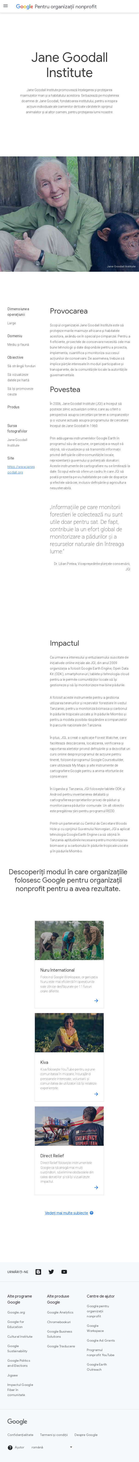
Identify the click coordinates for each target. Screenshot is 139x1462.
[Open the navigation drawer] (5, 6)
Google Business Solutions (59, 1334)
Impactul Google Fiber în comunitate (20, 1390)
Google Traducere (61, 1346)
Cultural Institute (20, 1336)
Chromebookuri (59, 1322)
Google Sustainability (17, 1348)
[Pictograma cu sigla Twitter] (51, 1272)
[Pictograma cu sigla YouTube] (64, 1272)
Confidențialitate (20, 1435)
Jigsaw (12, 1375)
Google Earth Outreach (97, 1367)
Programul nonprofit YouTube (100, 1352)
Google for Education (15, 1324)
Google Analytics (60, 1312)
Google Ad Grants (101, 1340)
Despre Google (86, 1435)
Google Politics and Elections (18, 1363)
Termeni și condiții (54, 1435)
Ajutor (15, 1447)
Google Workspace (95, 1328)
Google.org (16, 1312)
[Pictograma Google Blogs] (38, 1272)
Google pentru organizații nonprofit (98, 1311)
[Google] (17, 1422)
